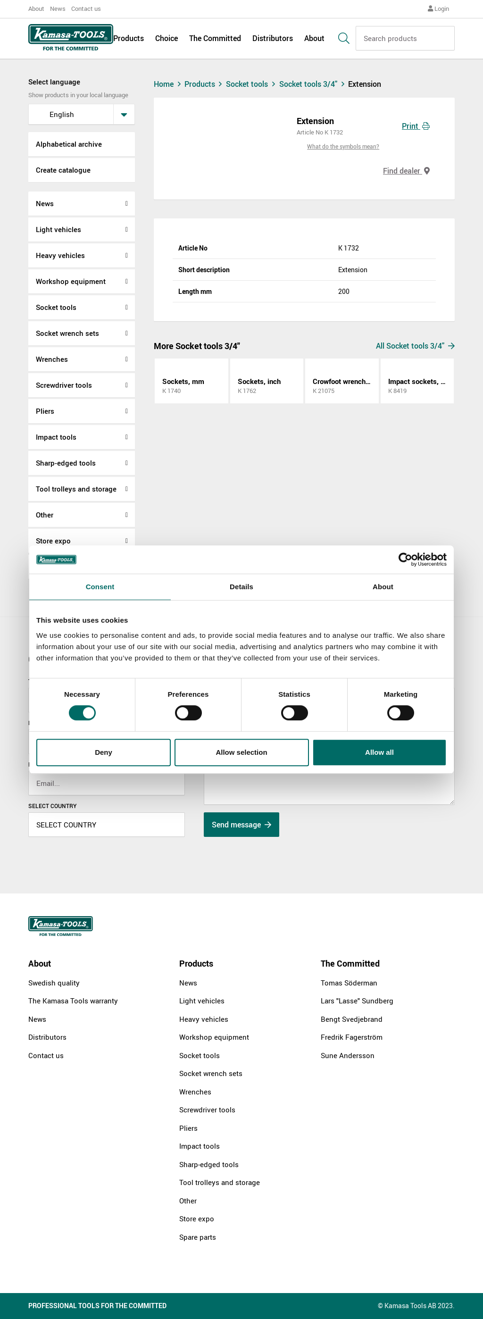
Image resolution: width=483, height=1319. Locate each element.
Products (128, 38)
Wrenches (52, 359)
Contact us (86, 8)
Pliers (45, 411)
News (58, 8)
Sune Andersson (348, 1055)
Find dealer (406, 171)
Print (416, 126)
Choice (166, 38)
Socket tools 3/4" (314, 84)
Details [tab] (241, 587)
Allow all (379, 752)
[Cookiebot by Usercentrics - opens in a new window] (405, 559)
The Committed (215, 38)
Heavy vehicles (60, 255)
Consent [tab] (100, 587)
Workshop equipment (71, 281)
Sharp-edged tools (66, 462)
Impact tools (56, 437)
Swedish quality (54, 982)
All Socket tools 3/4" (415, 346)
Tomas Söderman (349, 982)
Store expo (53, 540)
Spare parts (197, 1237)
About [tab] (383, 587)
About (36, 8)
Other (44, 514)
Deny (103, 752)
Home (168, 84)
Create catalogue (63, 170)
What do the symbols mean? (343, 146)
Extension (364, 84)
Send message (241, 824)
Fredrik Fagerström (352, 1037)
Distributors (272, 38)
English (54, 114)
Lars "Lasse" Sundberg (357, 1000)
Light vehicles (58, 229)
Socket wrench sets (67, 333)
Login (438, 8)
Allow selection (241, 752)
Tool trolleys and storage (76, 488)
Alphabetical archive (69, 144)
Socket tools (56, 307)
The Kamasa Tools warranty (73, 1000)
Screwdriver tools (64, 385)
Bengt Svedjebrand (352, 1019)
